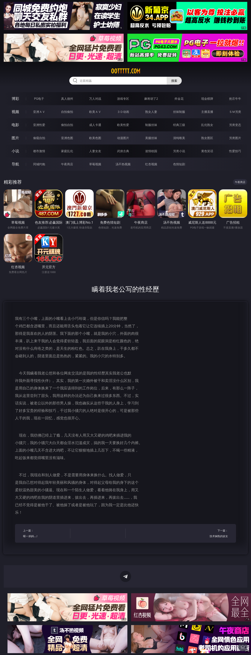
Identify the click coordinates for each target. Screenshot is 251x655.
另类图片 (235, 138)
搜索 (174, 81)
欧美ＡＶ (95, 112)
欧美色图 (95, 138)
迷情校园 (151, 151)
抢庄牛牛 (235, 99)
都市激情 (39, 151)
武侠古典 (123, 151)
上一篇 (45, 534)
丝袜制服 (179, 112)
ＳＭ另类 (235, 112)
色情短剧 (179, 164)
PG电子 (39, 99)
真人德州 (67, 99)
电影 (15, 124)
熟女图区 (207, 138)
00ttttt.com (125, 71)
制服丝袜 (151, 125)
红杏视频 (151, 164)
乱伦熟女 (207, 125)
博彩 (15, 98)
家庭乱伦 (67, 151)
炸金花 (179, 99)
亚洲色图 (67, 138)
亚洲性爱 (39, 125)
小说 (15, 150)
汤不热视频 (123, 164)
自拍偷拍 (67, 112)
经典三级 (179, 125)
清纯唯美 (179, 138)
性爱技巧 (235, 151)
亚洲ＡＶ (39, 112)
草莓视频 (95, 164)
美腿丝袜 (151, 138)
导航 (15, 164)
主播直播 (207, 112)
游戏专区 (123, 99)
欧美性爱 (123, 125)
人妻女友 (95, 151)
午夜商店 (67, 164)
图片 (15, 137)
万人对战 (95, 99)
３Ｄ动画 (123, 112)
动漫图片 (123, 138)
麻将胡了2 (151, 99)
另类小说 (179, 151)
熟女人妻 (151, 112)
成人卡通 (95, 125)
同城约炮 (39, 164)
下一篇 (205, 534)
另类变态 (235, 125)
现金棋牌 (207, 99)
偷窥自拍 (39, 138)
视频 (15, 111)
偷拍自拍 (67, 125)
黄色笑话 (207, 151)
